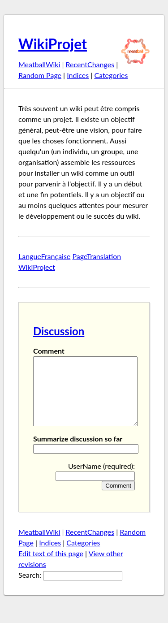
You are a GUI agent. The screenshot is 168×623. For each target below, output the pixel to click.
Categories (111, 75)
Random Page (39, 75)
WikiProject (36, 267)
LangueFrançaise (44, 256)
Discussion (58, 330)
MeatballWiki (39, 64)
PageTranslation (96, 256)
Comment (49, 350)
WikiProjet (52, 43)
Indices (78, 75)
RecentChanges (90, 64)
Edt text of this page (50, 566)
